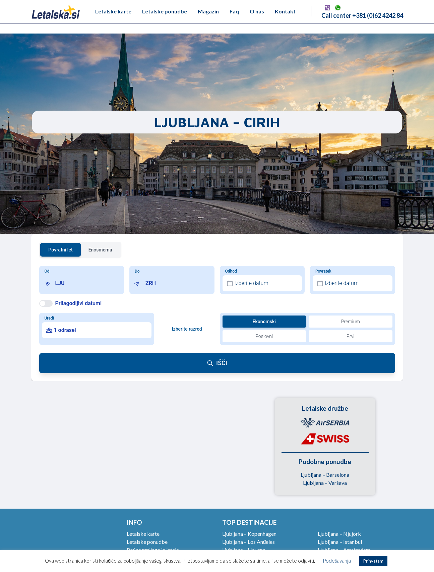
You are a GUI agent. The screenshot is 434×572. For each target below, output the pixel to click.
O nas (257, 11)
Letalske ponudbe (164, 11)
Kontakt (285, 11)
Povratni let (60, 249)
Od (47, 271)
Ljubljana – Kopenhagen (249, 533)
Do (137, 271)
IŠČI (217, 362)
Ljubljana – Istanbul (340, 541)
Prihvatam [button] (373, 561)
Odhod (231, 271)
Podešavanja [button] (337, 561)
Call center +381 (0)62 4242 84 (362, 15)
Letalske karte (113, 11)
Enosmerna (100, 249)
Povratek (323, 271)
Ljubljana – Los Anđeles (248, 541)
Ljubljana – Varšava (325, 482)
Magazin (208, 11)
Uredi (49, 318)
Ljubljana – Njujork (339, 533)
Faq (234, 11)
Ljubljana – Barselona (325, 474)
